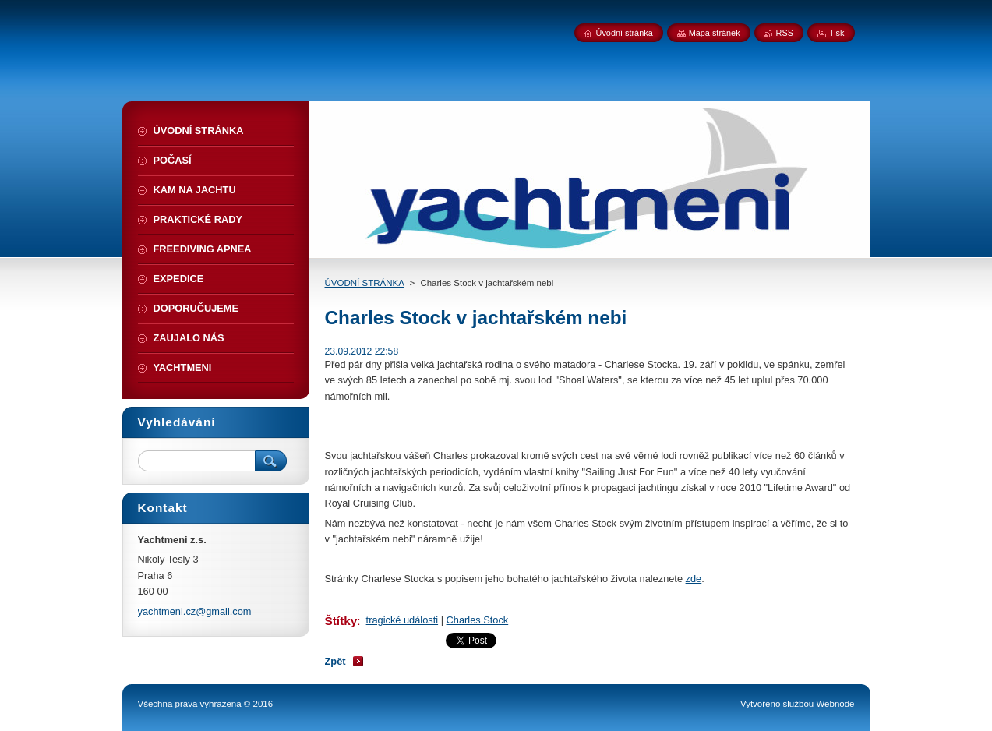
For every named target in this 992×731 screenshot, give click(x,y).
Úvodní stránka (624, 32)
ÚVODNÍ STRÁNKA (364, 283)
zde (694, 578)
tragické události (402, 620)
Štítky (341, 620)
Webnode (835, 703)
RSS (784, 32)
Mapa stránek (714, 32)
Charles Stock (478, 620)
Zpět (335, 661)
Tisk (837, 32)
